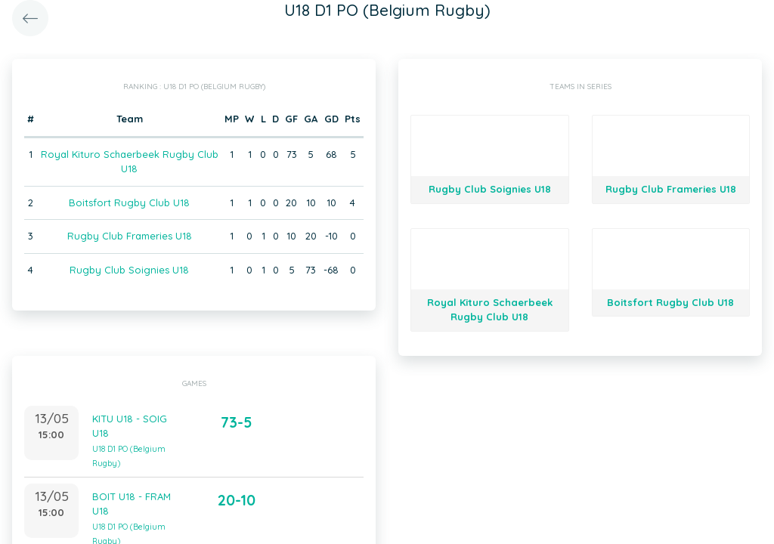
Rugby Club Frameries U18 (129, 236)
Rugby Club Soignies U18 (129, 270)
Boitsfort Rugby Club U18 (129, 202)
